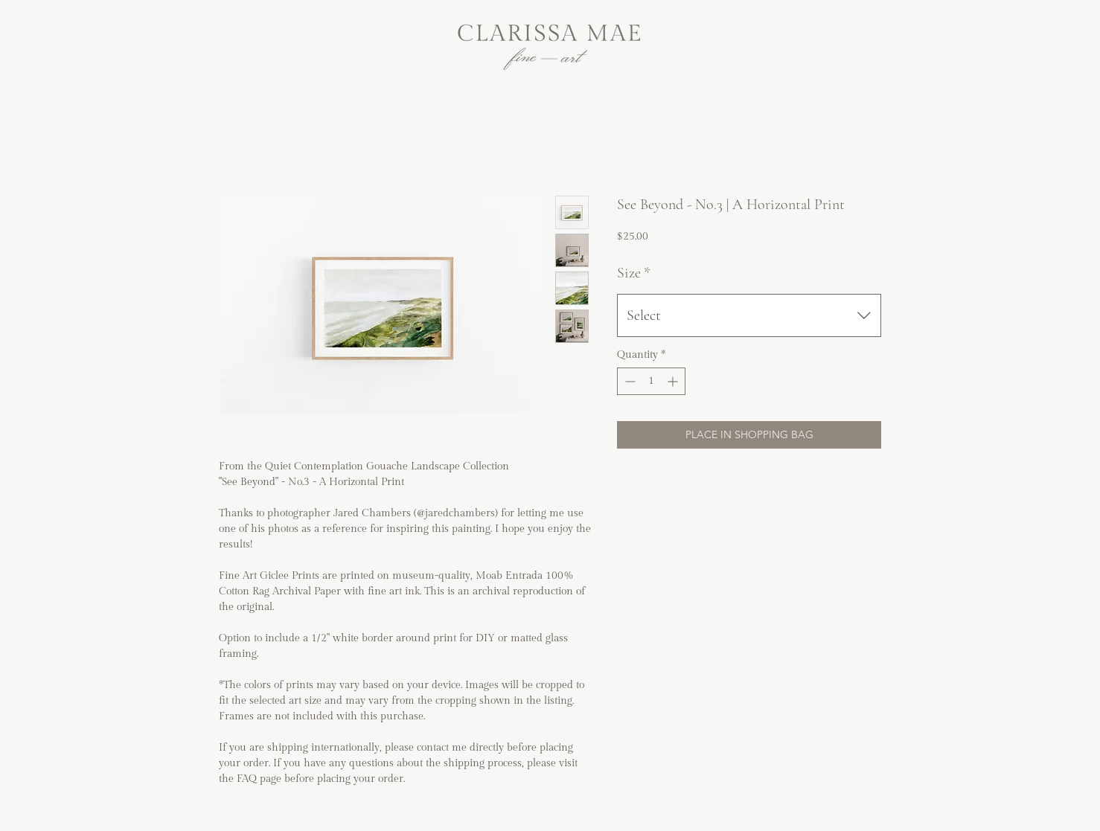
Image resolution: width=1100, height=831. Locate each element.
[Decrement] (628, 381)
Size (633, 273)
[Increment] (674, 381)
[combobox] (749, 315)
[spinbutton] (651, 381)
